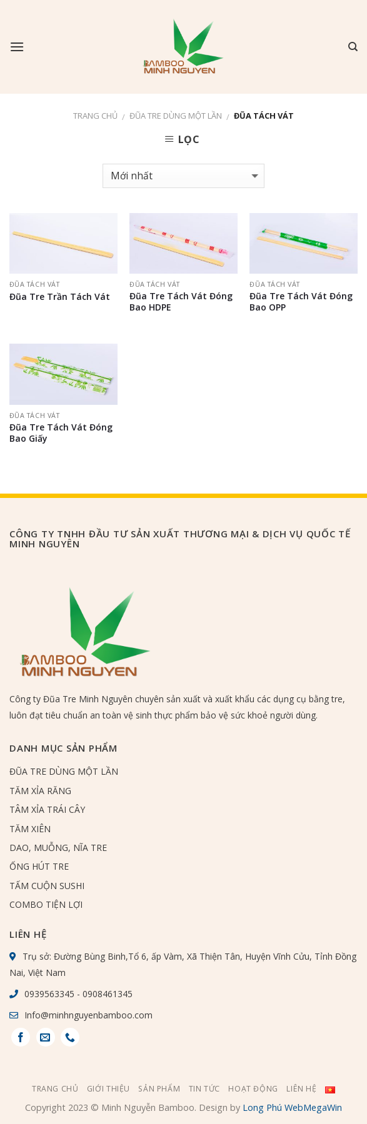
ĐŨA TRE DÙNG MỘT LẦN (175, 115)
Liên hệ (301, 1088)
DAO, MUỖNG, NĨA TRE (58, 847)
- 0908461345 (103, 994)
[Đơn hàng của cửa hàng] (183, 176)
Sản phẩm (159, 1088)
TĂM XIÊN (30, 829)
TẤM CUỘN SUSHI (46, 886)
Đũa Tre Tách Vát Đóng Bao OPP (301, 302)
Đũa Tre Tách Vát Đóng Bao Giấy (61, 433)
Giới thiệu (108, 1088)
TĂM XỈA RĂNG (40, 791)
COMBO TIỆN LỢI (46, 904)
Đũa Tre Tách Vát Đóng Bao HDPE (181, 302)
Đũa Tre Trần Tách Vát (59, 296)
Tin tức (204, 1088)
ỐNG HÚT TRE (39, 866)
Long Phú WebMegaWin (292, 1107)
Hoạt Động (253, 1088)
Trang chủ (95, 115)
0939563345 (49, 994)
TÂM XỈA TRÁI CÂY (47, 809)
